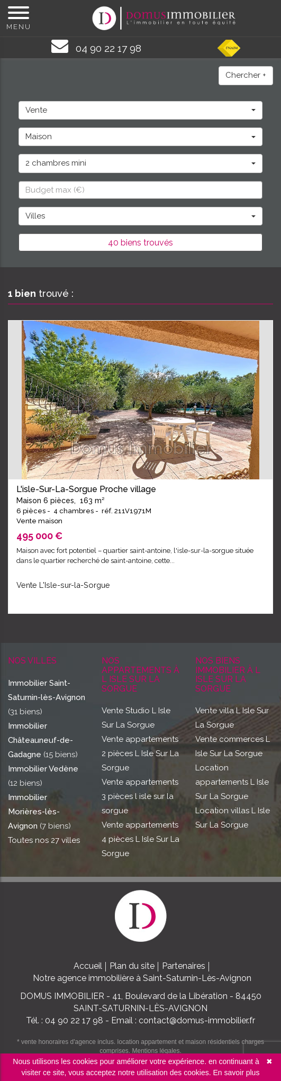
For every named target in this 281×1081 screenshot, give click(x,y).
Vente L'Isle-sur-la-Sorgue (63, 584)
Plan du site (132, 966)
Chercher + (245, 75)
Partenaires (183, 966)
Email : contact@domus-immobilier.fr (183, 1020)
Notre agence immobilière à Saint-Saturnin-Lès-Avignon (142, 978)
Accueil (88, 966)
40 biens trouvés (140, 243)
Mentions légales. (156, 1051)
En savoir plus (236, 1072)
